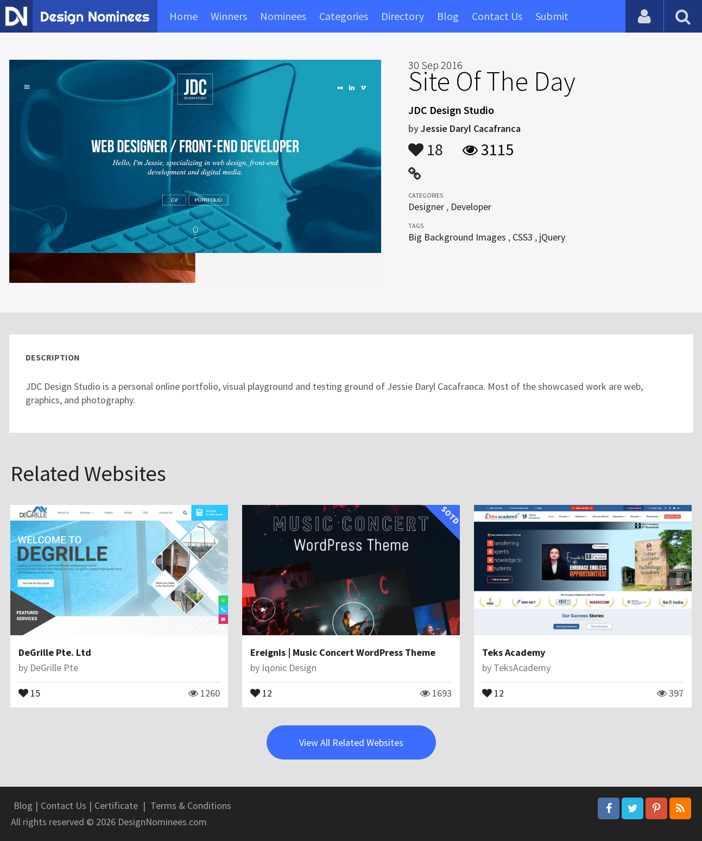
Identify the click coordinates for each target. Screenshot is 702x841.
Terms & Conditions (190, 805)
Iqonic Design (289, 667)
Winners (229, 16)
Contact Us (497, 16)
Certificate (116, 805)
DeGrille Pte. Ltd (54, 652)
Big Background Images (457, 237)
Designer (426, 206)
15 (29, 692)
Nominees (283, 16)
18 (425, 144)
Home (183, 16)
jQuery (552, 237)
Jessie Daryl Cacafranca (471, 128)
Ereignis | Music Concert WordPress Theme (342, 652)
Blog (448, 16)
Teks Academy (513, 652)
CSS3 (523, 237)
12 (261, 692)
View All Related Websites (351, 742)
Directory (402, 16)
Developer (471, 206)
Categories (343, 16)
